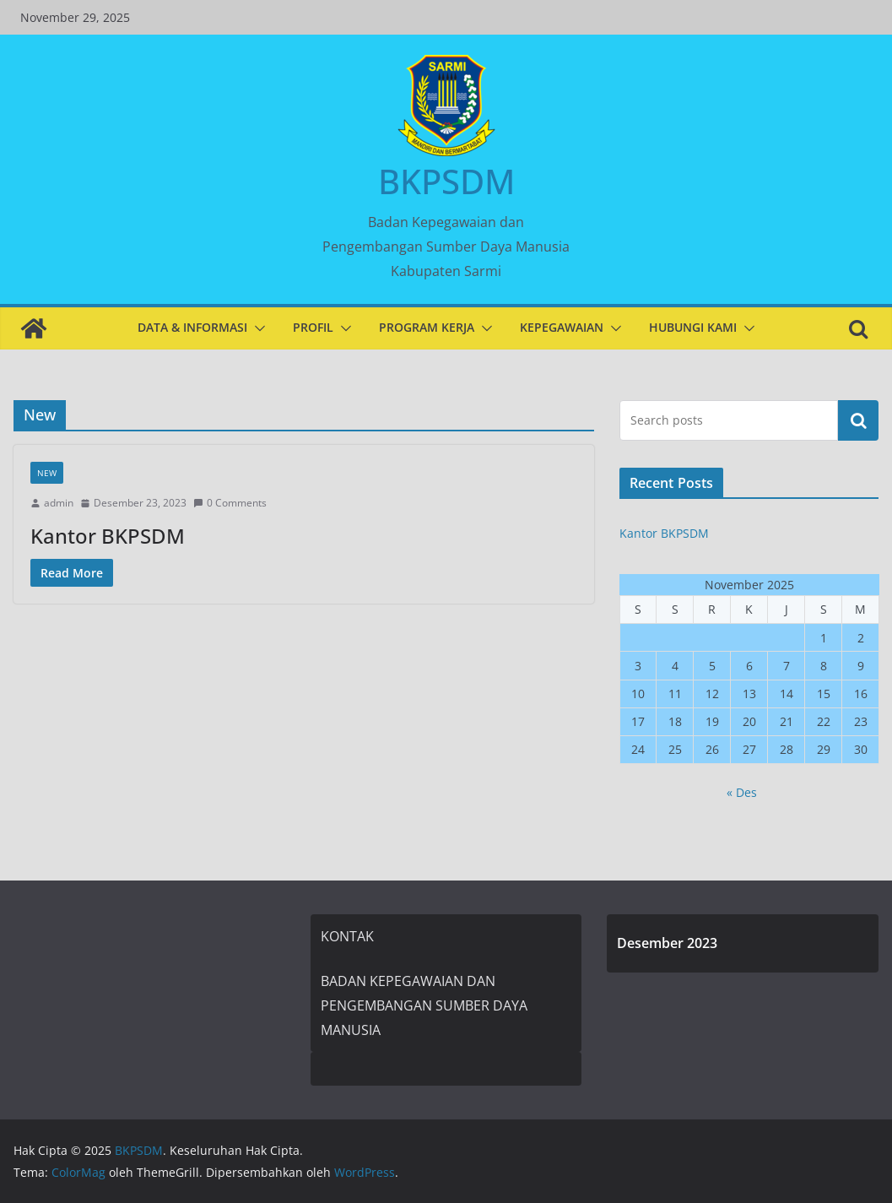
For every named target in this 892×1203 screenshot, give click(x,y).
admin (58, 503)
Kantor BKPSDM (107, 536)
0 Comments (230, 503)
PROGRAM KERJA (426, 327)
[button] (256, 328)
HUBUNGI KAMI (693, 327)
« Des (742, 792)
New (47, 473)
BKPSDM (446, 181)
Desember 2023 (667, 943)
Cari (858, 419)
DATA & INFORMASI (192, 327)
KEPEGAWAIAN (561, 327)
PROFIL (313, 327)
